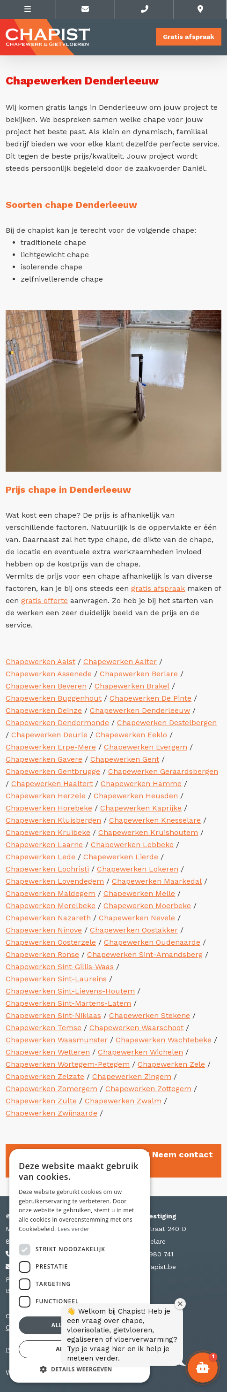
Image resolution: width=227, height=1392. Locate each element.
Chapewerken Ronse (42, 954)
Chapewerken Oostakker (134, 929)
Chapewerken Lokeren (137, 868)
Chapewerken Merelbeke (50, 905)
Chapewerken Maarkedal (157, 881)
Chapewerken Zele (171, 1064)
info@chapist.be (146, 1266)
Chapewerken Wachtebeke (164, 1039)
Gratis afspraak (188, 36)
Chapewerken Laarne (44, 844)
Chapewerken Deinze (44, 710)
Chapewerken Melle (139, 893)
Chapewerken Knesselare (155, 820)
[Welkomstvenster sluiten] (180, 1303)
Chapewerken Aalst (40, 661)
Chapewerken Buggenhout (54, 698)
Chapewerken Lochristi (47, 868)
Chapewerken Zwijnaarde (51, 1113)
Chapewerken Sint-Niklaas (53, 1015)
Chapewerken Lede (40, 856)
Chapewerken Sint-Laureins (56, 978)
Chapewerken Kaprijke (141, 807)
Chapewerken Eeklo (131, 734)
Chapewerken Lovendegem (55, 881)
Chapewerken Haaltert (52, 783)
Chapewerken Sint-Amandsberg (145, 954)
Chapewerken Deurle (49, 734)
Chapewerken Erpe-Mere (51, 746)
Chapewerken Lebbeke (132, 844)
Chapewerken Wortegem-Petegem (68, 1064)
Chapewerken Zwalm (123, 1100)
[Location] (200, 9)
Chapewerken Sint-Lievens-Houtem (70, 991)
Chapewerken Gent (124, 759)
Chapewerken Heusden (136, 795)
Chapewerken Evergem (145, 746)
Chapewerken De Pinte (150, 698)
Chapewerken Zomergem (51, 1088)
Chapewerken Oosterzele (51, 942)
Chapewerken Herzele (46, 795)
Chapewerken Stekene (149, 1015)
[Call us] (144, 9)
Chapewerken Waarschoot (136, 1027)
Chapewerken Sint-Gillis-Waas (60, 966)
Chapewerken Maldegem (50, 893)
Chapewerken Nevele (137, 917)
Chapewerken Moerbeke (147, 905)
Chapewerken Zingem (131, 1076)
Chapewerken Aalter (120, 661)
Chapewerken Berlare (139, 673)
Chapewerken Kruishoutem (148, 832)
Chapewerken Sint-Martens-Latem (68, 1003)
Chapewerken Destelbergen (167, 722)
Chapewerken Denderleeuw (140, 710)
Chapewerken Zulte (41, 1100)
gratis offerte (44, 600)
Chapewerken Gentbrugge (53, 771)
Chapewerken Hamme (141, 783)
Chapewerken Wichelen (140, 1052)
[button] (203, 1368)
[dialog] (79, 1266)
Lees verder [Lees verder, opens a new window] (74, 1229)
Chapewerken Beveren (46, 685)
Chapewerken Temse (43, 1027)
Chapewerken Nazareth (48, 917)
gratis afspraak (158, 588)
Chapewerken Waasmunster (57, 1039)
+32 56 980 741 (144, 1254)
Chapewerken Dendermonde (57, 722)
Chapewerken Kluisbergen (53, 820)
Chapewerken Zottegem (148, 1088)
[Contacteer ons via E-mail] (85, 9)
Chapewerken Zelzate (45, 1076)
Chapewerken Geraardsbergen (163, 771)
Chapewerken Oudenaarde (152, 942)
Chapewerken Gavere (44, 759)
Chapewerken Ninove (44, 929)
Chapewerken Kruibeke (48, 832)
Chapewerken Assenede (49, 673)
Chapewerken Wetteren (48, 1052)
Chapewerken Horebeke (49, 807)
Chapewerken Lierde (120, 856)
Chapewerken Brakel (132, 685)
